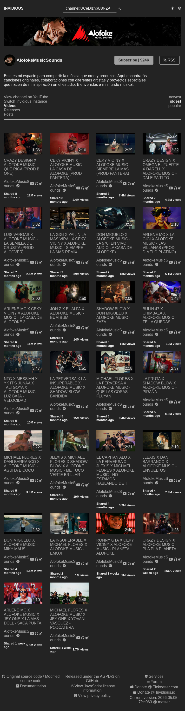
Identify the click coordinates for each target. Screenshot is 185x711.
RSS (169, 60)
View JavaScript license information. (94, 688)
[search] (119, 8)
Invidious (14, 8)
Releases (12, 110)
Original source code (24, 676)
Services (156, 676)
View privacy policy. (94, 696)
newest (175, 97)
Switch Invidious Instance (25, 101)
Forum (156, 682)
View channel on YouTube (26, 97)
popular (174, 106)
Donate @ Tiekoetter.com (156, 687)
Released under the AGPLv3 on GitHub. (92, 678)
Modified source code (39, 678)
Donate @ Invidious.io (156, 692)
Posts (8, 114)
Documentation (33, 686)
